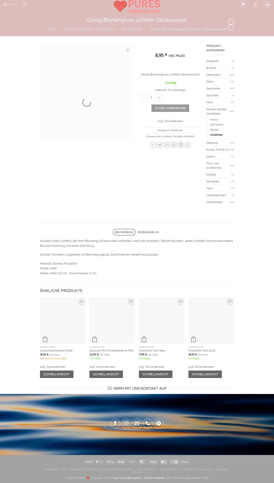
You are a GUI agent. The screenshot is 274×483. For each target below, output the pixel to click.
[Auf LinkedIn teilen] (181, 145)
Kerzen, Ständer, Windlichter (90, 29)
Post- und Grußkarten (213, 165)
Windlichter (133, 29)
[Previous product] (231, 27)
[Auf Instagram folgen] (126, 423)
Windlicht (189, 136)
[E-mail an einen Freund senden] (167, 145)
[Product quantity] (151, 97)
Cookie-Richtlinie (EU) (198, 469)
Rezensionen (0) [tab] (148, 232)
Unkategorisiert (216, 195)
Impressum (52, 469)
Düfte (209, 81)
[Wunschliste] (243, 5)
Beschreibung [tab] (124, 232)
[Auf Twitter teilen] (160, 145)
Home (52, 29)
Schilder (211, 174)
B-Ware (211, 68)
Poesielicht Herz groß (201, 350)
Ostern (210, 156)
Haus (209, 102)
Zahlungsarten (169, 469)
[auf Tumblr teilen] (188, 145)
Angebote (212, 61)
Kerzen (214, 119)
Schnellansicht (57, 374)
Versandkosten (173, 121)
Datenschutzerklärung (86, 469)
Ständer (214, 129)
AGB (64, 469)
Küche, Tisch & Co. (217, 149)
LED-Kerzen (216, 124)
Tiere (209, 188)
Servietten (212, 181)
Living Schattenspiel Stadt (56, 350)
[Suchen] (25, 4)
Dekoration (213, 74)
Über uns (221, 469)
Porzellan (178, 136)
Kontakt (137, 472)
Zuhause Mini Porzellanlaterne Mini (111, 350)
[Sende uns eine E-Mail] (137, 423)
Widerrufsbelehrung (119, 469)
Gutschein (212, 95)
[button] (255, 5)
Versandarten (146, 469)
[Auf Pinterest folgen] (159, 423)
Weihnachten (214, 202)
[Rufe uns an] (148, 423)
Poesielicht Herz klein (152, 350)
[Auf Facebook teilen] (153, 145)
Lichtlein (166, 136)
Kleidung (211, 142)
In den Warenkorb (170, 108)
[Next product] (231, 22)
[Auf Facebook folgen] (115, 423)
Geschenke (213, 88)
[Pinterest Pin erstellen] (174, 145)
